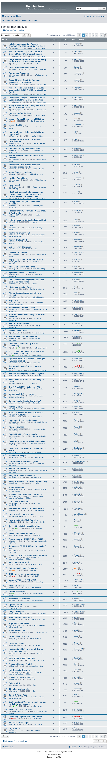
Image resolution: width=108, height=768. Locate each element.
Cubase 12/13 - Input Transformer (24, 568)
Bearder (14, 550)
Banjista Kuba (16, 613)
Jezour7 (14, 645)
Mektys (13, 150)
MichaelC (14, 187)
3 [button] (89, 35)
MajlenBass (15, 582)
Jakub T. (14, 660)
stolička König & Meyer (19, 623)
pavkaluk (14, 496)
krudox (13, 228)
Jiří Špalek (14, 535)
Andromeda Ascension (19, 73)
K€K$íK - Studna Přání (19, 324)
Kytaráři (34, 222)
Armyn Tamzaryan (17, 592)
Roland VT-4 (14, 683)
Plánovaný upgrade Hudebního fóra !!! (26, 717)
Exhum (16, 672)
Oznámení (38, 718)
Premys (13, 557)
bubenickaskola (16, 516)
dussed (13, 69)
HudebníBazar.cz (38, 297)
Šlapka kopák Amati (18, 331)
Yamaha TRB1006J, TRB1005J (22, 580)
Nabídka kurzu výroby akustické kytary (26, 374)
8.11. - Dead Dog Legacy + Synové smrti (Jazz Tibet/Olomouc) (27, 352)
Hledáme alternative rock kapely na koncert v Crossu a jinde (24, 166)
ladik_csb (14, 262)
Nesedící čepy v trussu (19, 636)
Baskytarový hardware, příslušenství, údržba (26, 497)
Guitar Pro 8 (14, 728)
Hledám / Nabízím (39, 69)
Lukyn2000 (15, 302)
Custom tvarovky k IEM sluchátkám (24, 148)
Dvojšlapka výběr (16, 612)
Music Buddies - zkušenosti (21, 172)
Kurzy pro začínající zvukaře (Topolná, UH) (28, 481)
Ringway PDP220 (16, 427)
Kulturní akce (40, 48)
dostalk (16, 333)
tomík (13, 619)
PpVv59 (14, 422)
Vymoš (13, 679)
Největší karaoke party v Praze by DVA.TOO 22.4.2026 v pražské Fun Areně (27, 45)
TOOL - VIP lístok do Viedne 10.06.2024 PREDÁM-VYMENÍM (26, 414)
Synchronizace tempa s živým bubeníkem (27, 441)
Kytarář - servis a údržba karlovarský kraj (27, 220)
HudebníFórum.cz (15, 608)
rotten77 (17, 348)
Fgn (12, 136)
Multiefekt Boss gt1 (17, 456)
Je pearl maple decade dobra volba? (25, 401)
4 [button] (93, 35)
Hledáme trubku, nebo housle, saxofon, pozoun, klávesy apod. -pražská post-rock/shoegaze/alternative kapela (26, 194)
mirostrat (14, 503)
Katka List (14, 249)
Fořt (12, 600)
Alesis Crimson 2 (16, 586)
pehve (13, 588)
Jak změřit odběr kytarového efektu (24, 526)
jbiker (13, 235)
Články (33, 570)
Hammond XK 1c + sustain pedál (23, 420)
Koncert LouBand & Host (20, 113)
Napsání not (14, 300)
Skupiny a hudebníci (37, 289)
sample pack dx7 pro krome (21, 394)
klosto (13, 638)
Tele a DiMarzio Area (18, 695)
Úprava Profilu (15, 604)
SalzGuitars (15, 375)
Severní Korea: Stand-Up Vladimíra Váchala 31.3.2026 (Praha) (24, 81)
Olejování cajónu (16, 643)
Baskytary (39, 582)
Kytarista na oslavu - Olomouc (22, 273)
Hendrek (14, 370)
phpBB (47, 752)
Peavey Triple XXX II (18, 240)
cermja (13, 403)
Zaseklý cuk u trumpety (19, 599)
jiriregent (14, 483)
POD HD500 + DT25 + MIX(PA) (22, 658)
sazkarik (14, 489)
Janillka (13, 522)
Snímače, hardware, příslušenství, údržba (24, 558)
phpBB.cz (59, 754)
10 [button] (102, 35)
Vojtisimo (14, 541)
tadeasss (14, 389)
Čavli (12, 625)
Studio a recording (37, 121)
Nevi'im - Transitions (18, 178)
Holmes (13, 417)
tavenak (14, 457)
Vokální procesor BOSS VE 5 (21, 677)
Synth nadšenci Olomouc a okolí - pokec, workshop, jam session (27, 703)
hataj (12, 697)
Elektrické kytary (37, 174)
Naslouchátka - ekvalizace (20, 617)
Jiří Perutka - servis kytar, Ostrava (24, 574)
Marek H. (14, 470)
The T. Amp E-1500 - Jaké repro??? (24, 387)
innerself (14, 242)
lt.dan (13, 206)
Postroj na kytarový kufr (19, 233)
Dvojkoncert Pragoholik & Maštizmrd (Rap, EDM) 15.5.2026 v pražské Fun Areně (28, 60)
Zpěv (36, 249)
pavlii (13, 121)
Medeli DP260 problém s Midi (22, 307)
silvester (14, 685)
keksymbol (14, 325)
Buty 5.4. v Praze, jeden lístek (22, 475)
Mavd (16, 632)
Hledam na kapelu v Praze (20, 287)
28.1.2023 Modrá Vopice (19, 722)
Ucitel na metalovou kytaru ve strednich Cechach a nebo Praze (26, 281)
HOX (11, 226)
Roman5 (14, 429)
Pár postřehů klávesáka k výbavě (23, 461)
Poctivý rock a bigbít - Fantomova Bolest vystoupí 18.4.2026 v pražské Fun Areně (27, 99)
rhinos (13, 383)
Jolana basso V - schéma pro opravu (25, 494)
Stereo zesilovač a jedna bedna (23, 336)
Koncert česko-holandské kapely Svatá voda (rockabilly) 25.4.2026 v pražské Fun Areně (27, 90)
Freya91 (14, 318)
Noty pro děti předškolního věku (23, 520)
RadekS (14, 436)
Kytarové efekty (41, 348)
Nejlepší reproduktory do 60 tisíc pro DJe (27, 260)
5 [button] (96, 35)
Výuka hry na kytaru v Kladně (22, 533)
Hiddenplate (15, 75)
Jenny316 (14, 309)
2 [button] (86, 35)
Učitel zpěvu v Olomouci (20, 247)
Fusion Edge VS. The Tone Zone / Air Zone (28, 555)
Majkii (13, 222)
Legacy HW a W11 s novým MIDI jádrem (26, 119)
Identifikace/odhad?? (18, 630)
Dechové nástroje (39, 409)
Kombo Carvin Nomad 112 (20, 468)
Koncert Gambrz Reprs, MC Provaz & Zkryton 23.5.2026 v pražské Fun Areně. (26, 53)
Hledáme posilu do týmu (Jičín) (23, 67)
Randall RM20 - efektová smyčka (23, 434)
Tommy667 (15, 215)
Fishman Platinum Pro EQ (20, 664)
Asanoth (14, 510)
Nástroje (39, 375)
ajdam (13, 564)
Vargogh (17, 48)
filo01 (13, 297)
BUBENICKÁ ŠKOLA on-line (21, 514)
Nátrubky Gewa (16, 407)
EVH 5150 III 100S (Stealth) (21, 709)
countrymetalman (17, 463)
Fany (12, 143)
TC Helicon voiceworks (19, 689)
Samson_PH (15, 653)
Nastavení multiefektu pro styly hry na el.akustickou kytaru (26, 650)
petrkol (13, 169)
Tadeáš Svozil (16, 606)
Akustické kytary (37, 666)
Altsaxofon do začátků (19, 562)
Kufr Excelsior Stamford (19, 670)
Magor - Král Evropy (18, 125)
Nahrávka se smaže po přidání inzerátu (26, 508)
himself (13, 477)
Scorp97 (14, 409)
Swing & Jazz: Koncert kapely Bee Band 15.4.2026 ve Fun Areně (27, 106)
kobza (13, 174)
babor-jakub (15, 396)
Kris (12, 289)
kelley (13, 269)
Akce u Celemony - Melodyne (22, 267)
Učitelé (34, 284)
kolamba (14, 363)
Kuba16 (13, 724)
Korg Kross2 (14, 185)
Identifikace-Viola (16, 487)
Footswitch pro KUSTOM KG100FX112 (26, 539)
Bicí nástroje (40, 333)
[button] (79, 35)
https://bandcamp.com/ (19, 501)
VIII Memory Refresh (18, 253)
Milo (12, 443)
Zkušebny (37, 363)
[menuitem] (18, 16)
